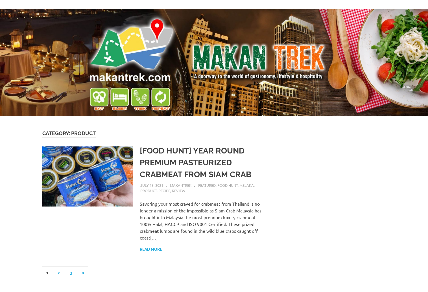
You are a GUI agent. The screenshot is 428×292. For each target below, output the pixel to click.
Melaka (246, 185)
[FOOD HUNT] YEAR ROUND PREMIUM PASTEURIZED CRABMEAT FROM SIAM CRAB (195, 162)
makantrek (180, 185)
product (148, 190)
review (178, 190)
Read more (151, 249)
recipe (164, 190)
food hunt (227, 185)
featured (207, 185)
